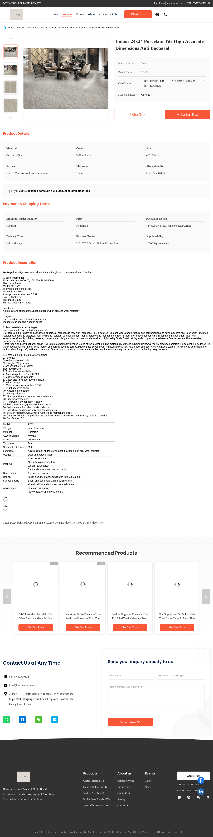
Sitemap (121, 799)
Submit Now (130, 722)
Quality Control (125, 793)
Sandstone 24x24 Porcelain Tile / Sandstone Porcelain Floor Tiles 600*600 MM (83, 618)
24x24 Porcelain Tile (38, 27)
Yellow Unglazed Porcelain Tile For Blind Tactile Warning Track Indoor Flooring (130, 618)
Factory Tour (123, 787)
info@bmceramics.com (22, 685)
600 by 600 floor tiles (91, 522)
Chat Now (138, 14)
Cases (148, 780)
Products (66, 14)
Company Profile (125, 780)
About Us (94, 14)
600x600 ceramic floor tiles (60, 522)
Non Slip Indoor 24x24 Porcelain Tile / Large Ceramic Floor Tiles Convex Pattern (177, 618)
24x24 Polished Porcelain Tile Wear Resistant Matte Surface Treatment (35, 618)
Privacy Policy (38, 832)
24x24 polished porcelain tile (26, 522)
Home (54, 14)
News (148, 787)
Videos (80, 14)
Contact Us (110, 14)
